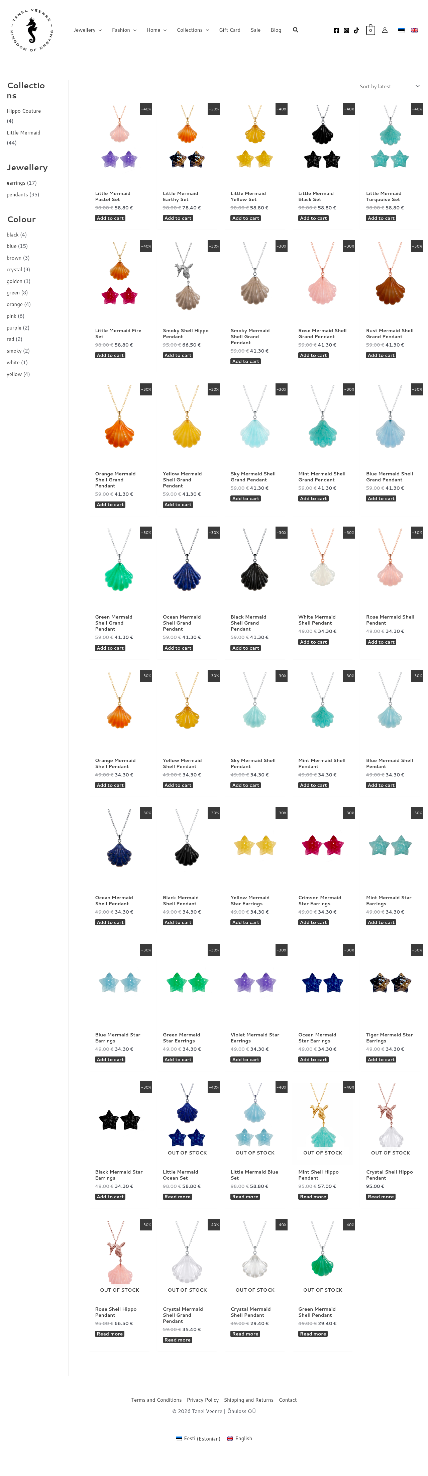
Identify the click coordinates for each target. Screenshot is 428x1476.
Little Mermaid (23, 132)
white (13, 362)
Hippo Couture (24, 110)
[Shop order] (389, 86)
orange (15, 304)
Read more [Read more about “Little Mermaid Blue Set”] (246, 1214)
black (13, 234)
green (13, 292)
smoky (14, 350)
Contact (288, 1420)
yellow (14, 374)
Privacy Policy (203, 1420)
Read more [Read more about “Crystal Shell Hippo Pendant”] (381, 1214)
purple (14, 327)
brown (14, 257)
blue (12, 246)
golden (14, 281)
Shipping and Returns (249, 1420)
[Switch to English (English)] (239, 1459)
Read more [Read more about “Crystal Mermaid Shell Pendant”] (246, 1353)
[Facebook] (336, 30)
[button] (98, 30)
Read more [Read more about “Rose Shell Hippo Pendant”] (111, 1353)
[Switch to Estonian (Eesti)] (198, 1459)
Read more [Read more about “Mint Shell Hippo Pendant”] (314, 1214)
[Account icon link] (385, 30)
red (10, 339)
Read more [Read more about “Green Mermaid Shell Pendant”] (314, 1353)
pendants (17, 194)
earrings (16, 182)
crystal (14, 269)
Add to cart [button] (111, 219)
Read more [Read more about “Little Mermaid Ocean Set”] (179, 1214)
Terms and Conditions (156, 1420)
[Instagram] (346, 30)
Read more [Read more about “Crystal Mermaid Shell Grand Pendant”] (179, 1360)
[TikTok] (356, 30)
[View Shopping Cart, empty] (370, 29)
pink (11, 315)
